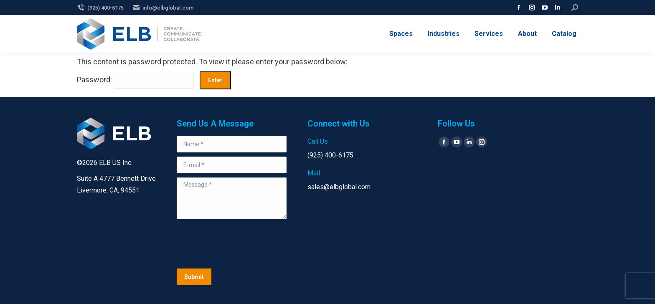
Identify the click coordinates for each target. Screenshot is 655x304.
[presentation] (240, 244)
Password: (135, 79)
